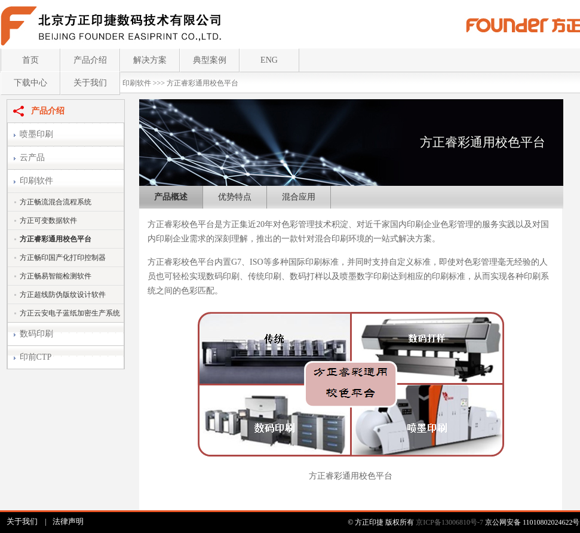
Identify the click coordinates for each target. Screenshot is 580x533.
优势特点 (234, 196)
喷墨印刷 (36, 134)
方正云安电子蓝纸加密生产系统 (70, 313)
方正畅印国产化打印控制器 (63, 257)
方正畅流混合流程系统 (55, 202)
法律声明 (68, 521)
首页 (30, 60)
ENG (269, 60)
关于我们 (90, 82)
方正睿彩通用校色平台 (202, 83)
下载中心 (30, 82)
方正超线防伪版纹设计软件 (63, 294)
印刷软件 (136, 83)
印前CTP (36, 357)
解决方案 (150, 60)
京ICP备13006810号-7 (449, 522)
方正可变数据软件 (48, 220)
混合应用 (298, 196)
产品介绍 (90, 60)
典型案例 (209, 60)
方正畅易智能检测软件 (55, 276)
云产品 (32, 157)
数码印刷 (36, 333)
